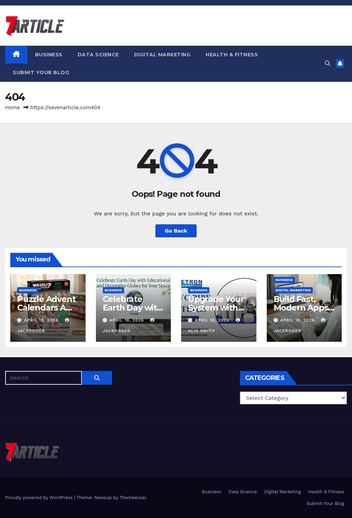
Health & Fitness (232, 55)
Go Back (176, 230)
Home (12, 107)
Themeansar (133, 497)
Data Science (98, 55)
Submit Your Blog (41, 72)
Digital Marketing (162, 55)
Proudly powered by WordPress (39, 497)
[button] (327, 63)
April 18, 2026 (42, 320)
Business (49, 55)
